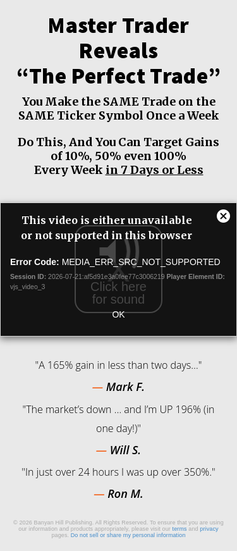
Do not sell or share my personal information (128, 535)
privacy (209, 529)
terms (180, 529)
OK (118, 314)
